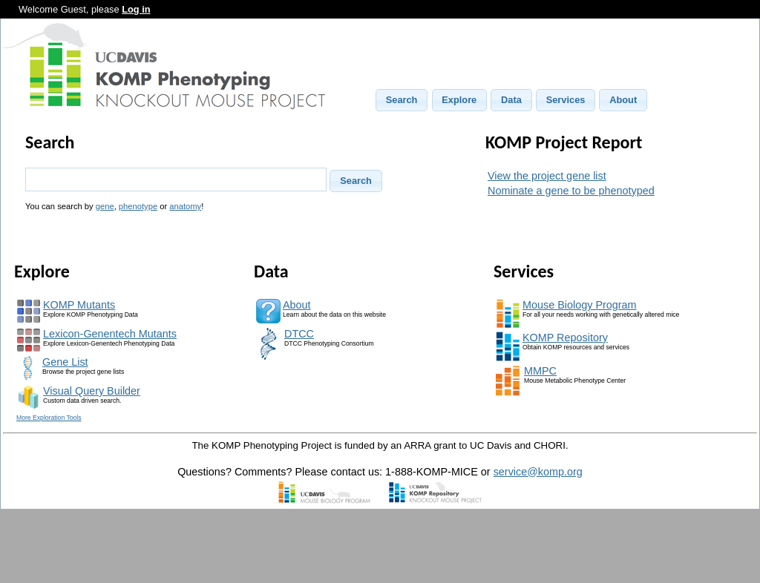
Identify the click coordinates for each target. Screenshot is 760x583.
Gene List (65, 362)
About (297, 305)
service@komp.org (538, 472)
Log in (136, 9)
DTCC (299, 334)
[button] (402, 100)
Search (49, 142)
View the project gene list (547, 176)
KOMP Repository (565, 337)
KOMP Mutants (79, 305)
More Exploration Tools (49, 417)
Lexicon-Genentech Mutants (110, 334)
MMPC (540, 371)
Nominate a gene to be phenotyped (571, 191)
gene (105, 206)
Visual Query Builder (91, 391)
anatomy (185, 206)
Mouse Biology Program (579, 305)
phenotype (138, 206)
